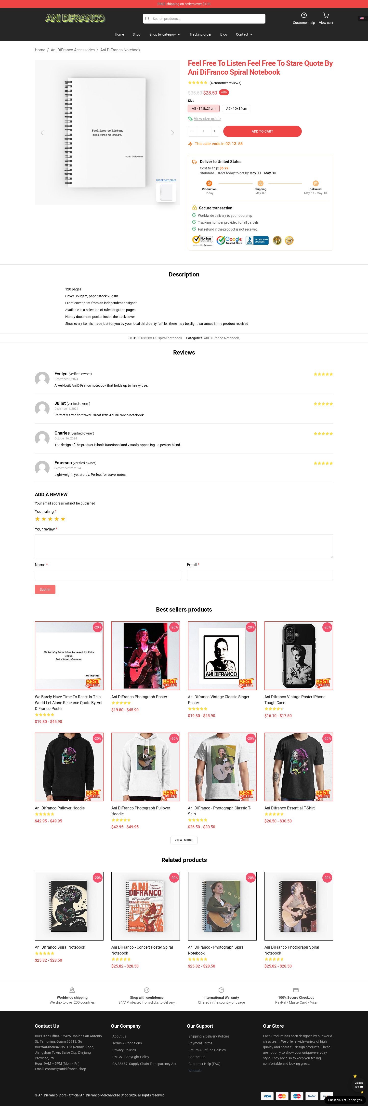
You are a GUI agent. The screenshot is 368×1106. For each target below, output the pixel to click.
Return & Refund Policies (207, 1050)
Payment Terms (200, 1043)
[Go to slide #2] (120, 217)
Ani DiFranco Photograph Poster (139, 697)
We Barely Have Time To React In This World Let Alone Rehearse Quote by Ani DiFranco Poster (68, 703)
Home (40, 50)
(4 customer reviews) (225, 83)
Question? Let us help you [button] (345, 1100)
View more (184, 840)
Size (191, 101)
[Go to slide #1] (94, 217)
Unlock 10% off (359, 1084)
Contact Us (196, 1057)
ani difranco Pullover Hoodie (60, 808)
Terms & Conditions (127, 1043)
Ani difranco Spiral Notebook (60, 947)
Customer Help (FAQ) (204, 1064)
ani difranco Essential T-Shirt (289, 808)
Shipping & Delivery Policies (208, 1036)
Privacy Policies (124, 1050)
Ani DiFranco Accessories (73, 50)
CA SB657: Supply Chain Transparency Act (144, 1064)
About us (119, 1036)
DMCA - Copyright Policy (130, 1057)
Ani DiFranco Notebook (120, 50)
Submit (45, 589)
